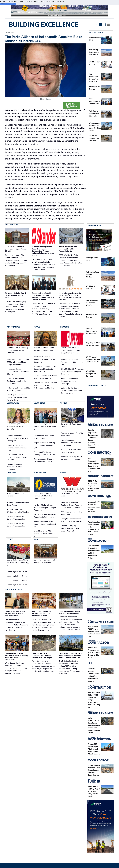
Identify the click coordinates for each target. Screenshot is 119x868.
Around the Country (97, 386)
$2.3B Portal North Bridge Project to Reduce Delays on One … (93, 486)
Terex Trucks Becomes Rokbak (15, 494)
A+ (103, 24)
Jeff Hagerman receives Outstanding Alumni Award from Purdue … (17, 397)
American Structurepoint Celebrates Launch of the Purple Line (16, 381)
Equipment (11, 472)
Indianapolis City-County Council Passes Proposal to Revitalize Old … (71, 390)
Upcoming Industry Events (17, 572)
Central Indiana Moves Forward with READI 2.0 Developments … (43, 495)
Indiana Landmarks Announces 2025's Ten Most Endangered (18, 438)
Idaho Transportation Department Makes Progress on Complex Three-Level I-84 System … (94, 725)
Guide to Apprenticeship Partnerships (94, 101)
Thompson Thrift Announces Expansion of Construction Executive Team (45, 369)
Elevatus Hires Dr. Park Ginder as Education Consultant (45, 377)
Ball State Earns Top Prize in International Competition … (71, 458)
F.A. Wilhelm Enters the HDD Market (71, 494)
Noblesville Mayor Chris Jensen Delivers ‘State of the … (45, 426)
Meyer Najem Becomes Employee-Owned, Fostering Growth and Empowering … (71, 505)
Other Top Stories (13, 589)
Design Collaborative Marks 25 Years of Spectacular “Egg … (18, 562)
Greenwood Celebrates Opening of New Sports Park (44, 453)
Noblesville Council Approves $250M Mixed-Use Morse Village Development (18, 362)
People (36, 327)
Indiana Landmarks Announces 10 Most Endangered (14, 466)
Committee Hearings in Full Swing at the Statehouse (44, 561)
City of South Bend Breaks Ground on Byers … (44, 437)
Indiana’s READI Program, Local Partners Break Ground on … (45, 524)
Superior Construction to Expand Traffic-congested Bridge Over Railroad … (70, 350)
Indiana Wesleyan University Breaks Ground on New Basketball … (17, 350)
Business (64, 472)
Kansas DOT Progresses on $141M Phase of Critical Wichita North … (94, 652)
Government (39, 403)
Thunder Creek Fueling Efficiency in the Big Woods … (18, 510)
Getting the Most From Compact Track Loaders (16, 517)
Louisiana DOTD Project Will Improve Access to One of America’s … (94, 507)
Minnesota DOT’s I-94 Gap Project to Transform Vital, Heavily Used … (94, 791)
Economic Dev (39, 472)
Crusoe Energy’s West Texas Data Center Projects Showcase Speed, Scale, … (94, 770)
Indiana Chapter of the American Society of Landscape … (69, 381)
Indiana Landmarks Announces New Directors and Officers (18, 371)
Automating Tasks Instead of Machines (94, 52)
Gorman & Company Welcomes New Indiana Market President (70, 528)
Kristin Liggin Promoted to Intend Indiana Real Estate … (44, 349)
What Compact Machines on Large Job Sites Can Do (93, 359)
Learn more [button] (60, 1)
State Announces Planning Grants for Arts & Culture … (44, 460)
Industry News (11, 225)
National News (96, 32)
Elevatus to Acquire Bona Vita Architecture (72, 434)
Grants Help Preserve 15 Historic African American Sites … (17, 447)
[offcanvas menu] (108, 24)
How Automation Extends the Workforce (92, 303)
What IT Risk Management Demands (94, 138)
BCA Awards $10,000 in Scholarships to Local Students (16, 426)
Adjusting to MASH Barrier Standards (94, 113)
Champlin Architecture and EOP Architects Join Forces (71, 520)
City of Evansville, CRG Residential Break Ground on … (44, 533)
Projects (64, 327)
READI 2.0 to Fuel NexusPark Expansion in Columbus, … (45, 516)
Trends (63, 403)
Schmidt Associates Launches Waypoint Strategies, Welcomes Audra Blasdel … (45, 385)
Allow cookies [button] (11, 4)
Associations (13, 403)
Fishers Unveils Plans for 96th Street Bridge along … (18, 389)
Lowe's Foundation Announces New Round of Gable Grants (71, 442)
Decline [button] (3, 4)
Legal (36, 539)
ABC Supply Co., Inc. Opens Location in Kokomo (71, 451)
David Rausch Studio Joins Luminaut (71, 425)
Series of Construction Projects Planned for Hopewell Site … (72, 362)
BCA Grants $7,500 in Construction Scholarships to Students (18, 457)
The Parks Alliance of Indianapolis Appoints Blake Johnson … (44, 359)
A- (97, 24)
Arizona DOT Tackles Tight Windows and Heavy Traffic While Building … (94, 749)
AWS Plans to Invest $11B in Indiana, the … (71, 513)
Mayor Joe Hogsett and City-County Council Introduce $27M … (45, 445)
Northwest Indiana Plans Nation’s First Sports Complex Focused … (45, 507)
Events (10, 539)
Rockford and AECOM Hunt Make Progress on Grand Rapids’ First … (94, 631)
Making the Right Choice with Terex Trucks (18, 503)
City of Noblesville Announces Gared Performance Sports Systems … (72, 371)
